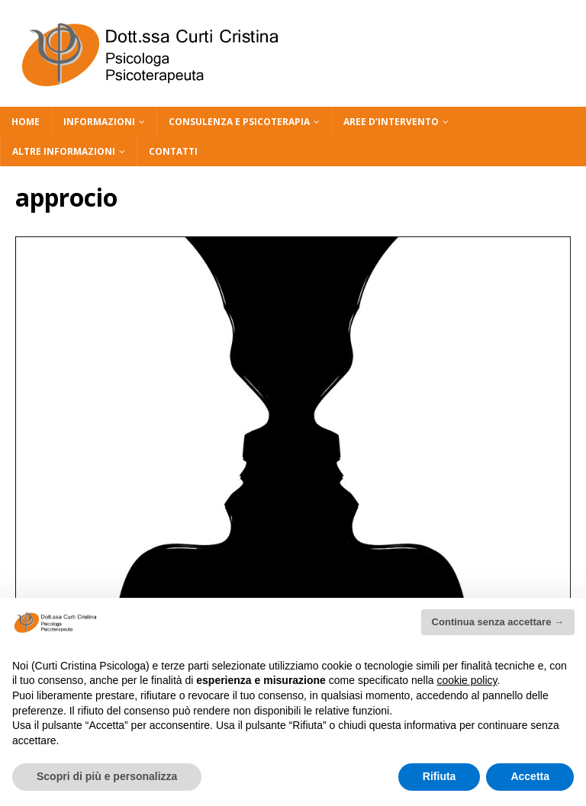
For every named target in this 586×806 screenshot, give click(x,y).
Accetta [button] (529, 776)
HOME (25, 121)
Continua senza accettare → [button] (498, 622)
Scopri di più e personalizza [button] (107, 776)
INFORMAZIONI (99, 121)
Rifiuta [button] (439, 776)
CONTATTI (173, 151)
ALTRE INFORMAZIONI (63, 151)
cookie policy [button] (466, 680)
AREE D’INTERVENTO (391, 121)
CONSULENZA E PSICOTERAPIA (239, 121)
